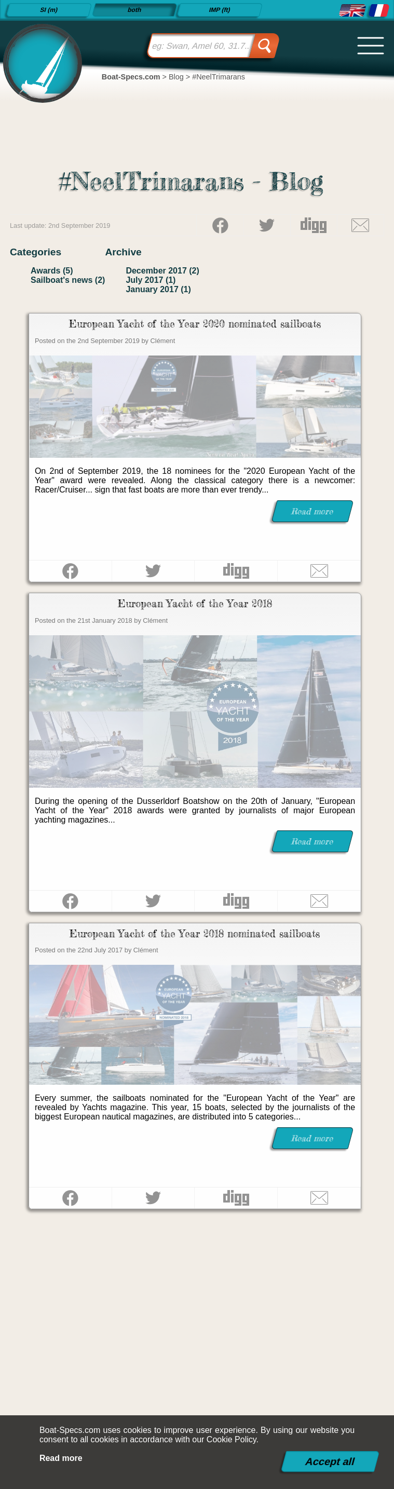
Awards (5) (52, 270)
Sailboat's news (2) (68, 280)
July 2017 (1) (150, 280)
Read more (61, 1458)
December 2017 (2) (162, 270)
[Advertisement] (197, 1332)
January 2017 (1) (158, 289)
